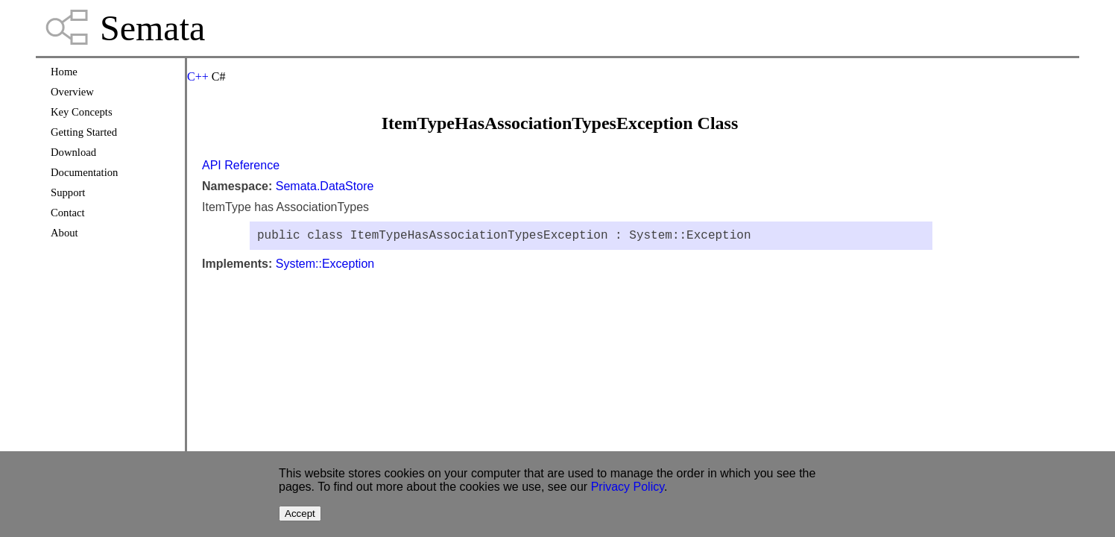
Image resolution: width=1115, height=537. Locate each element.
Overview (72, 92)
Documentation (84, 172)
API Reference (240, 165)
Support (68, 192)
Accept (300, 513)
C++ (198, 76)
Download (73, 152)
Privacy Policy (627, 486)
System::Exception (325, 266)
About (64, 233)
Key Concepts (82, 112)
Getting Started (84, 132)
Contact (68, 213)
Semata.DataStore (325, 186)
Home (64, 72)
